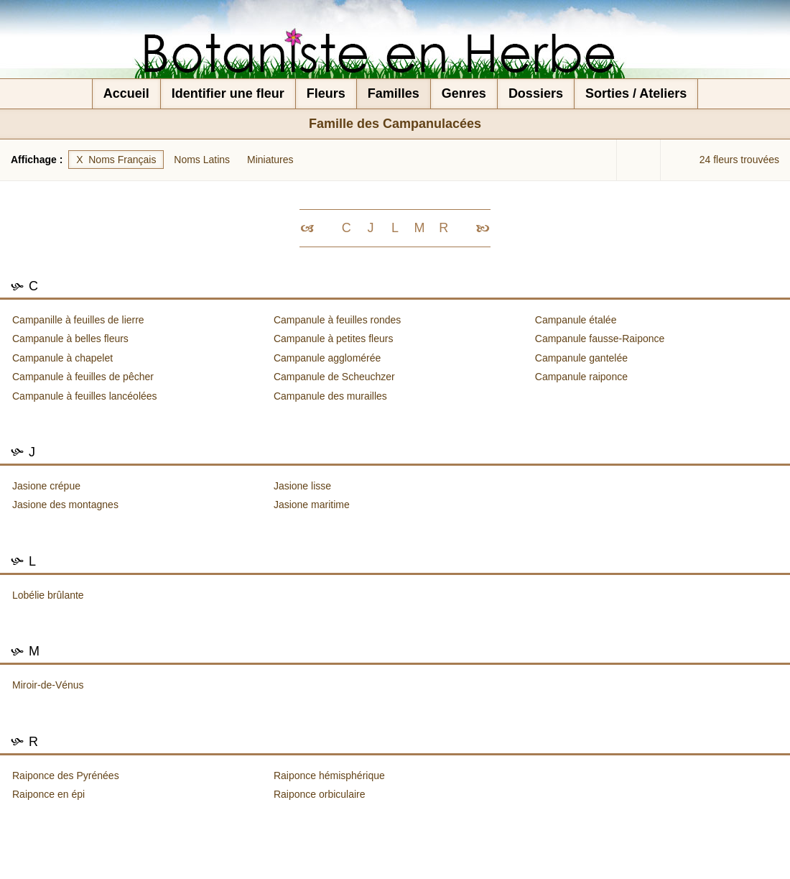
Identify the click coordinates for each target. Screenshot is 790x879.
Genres (464, 93)
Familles (393, 93)
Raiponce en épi (48, 794)
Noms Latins (202, 159)
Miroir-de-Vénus (48, 685)
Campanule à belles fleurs (70, 338)
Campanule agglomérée (327, 358)
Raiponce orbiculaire (320, 794)
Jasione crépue (46, 486)
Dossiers (535, 93)
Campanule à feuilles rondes (337, 320)
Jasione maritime (312, 504)
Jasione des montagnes (65, 504)
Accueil (126, 93)
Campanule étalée (576, 320)
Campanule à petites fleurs (334, 338)
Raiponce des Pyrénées (65, 775)
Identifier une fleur (228, 93)
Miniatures (270, 159)
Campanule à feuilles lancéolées (84, 396)
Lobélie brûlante (48, 595)
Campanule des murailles (330, 396)
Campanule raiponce (581, 376)
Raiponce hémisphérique (329, 775)
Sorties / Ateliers (636, 93)
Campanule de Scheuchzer (334, 376)
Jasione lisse (302, 486)
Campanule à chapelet (62, 358)
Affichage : (38, 159)
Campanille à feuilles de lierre (78, 320)
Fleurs (326, 93)
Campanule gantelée (581, 358)
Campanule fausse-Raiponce (600, 338)
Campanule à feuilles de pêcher (83, 376)
